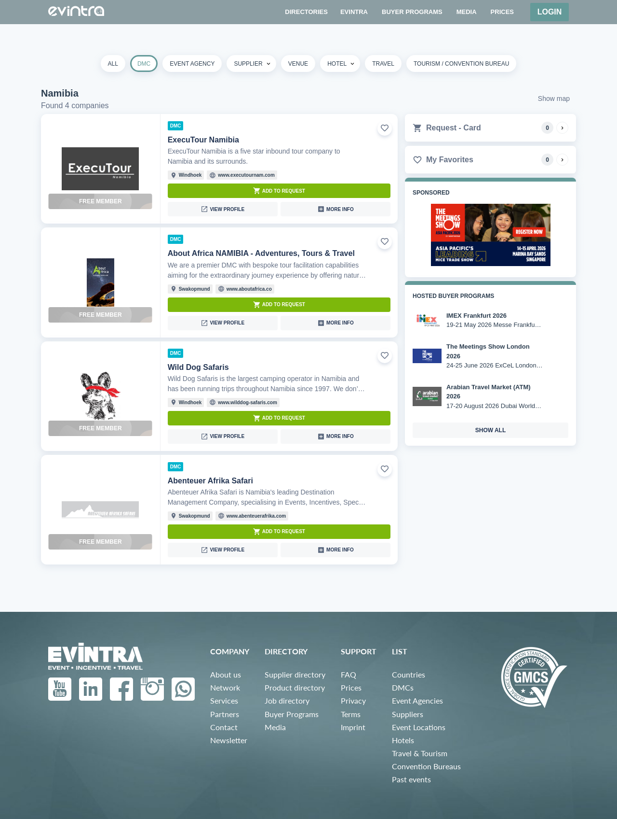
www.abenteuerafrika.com (256, 516)
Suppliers (407, 714)
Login (549, 12)
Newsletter (228, 740)
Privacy (353, 700)
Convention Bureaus (426, 766)
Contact (224, 727)
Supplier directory (295, 674)
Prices (351, 687)
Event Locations (418, 727)
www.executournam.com (246, 175)
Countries (408, 674)
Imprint (353, 727)
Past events (411, 779)
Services (224, 700)
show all (490, 430)
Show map (554, 98)
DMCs (403, 687)
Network (225, 687)
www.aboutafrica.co (249, 289)
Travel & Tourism (419, 753)
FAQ (348, 674)
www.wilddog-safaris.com (247, 402)
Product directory (295, 687)
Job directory (287, 700)
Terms (351, 714)
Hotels (403, 740)
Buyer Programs (292, 714)
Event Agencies (417, 700)
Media (275, 727)
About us (225, 674)
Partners (224, 714)
